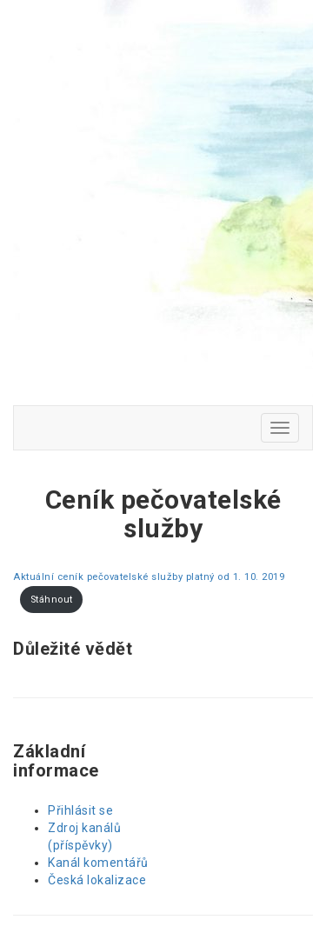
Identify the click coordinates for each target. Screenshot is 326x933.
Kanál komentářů (98, 863)
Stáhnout (51, 599)
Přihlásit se (80, 810)
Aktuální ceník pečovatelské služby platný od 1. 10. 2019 (148, 577)
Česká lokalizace (97, 880)
